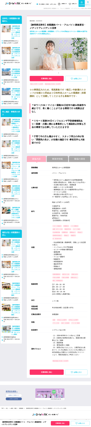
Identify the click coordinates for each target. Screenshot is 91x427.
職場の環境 (79, 158)
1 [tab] (58, 72)
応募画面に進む (46, 78)
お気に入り (72, 4)
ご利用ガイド (61, 4)
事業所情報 (57, 158)
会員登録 (82, 3)
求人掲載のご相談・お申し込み (45, 4)
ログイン (88, 3)
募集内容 (36, 158)
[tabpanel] (58, 54)
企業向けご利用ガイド (14, 394)
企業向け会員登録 (14, 398)
